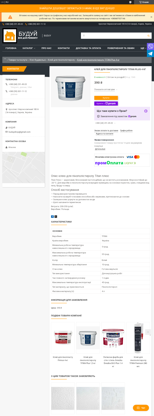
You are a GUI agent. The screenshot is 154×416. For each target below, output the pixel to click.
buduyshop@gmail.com (19, 132)
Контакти (64, 48)
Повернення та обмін (120, 48)
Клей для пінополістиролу (61, 60)
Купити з (106, 103)
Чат (141, 407)
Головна (11, 48)
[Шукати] (148, 36)
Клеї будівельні (38, 60)
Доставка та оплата (88, 48)
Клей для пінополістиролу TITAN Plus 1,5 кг (88, 360)
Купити (106, 98)
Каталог (28, 48)
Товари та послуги (17, 60)
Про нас (46, 48)
